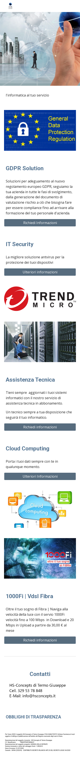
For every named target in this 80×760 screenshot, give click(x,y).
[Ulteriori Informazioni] (40, 476)
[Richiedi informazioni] (40, 427)
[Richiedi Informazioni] (40, 223)
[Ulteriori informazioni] (40, 272)
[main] (40, 95)
